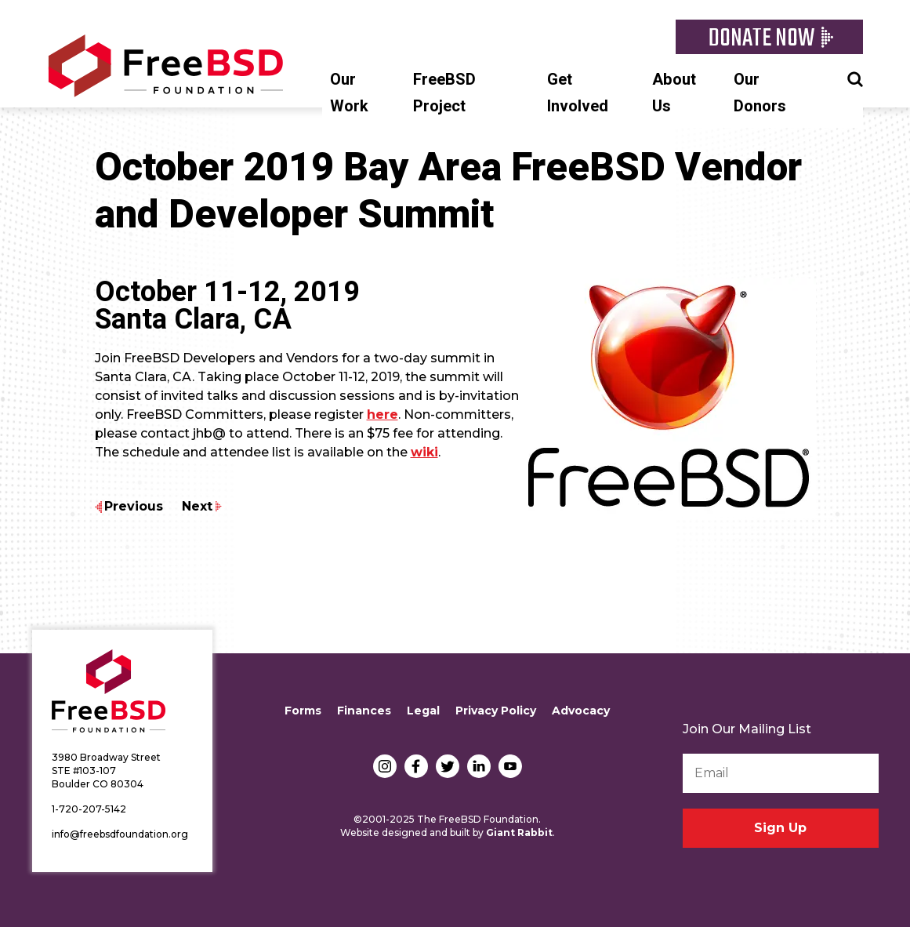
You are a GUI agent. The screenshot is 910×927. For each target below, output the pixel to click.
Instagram (385, 766)
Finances (364, 710)
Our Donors (760, 93)
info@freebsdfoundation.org (120, 834)
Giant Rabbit (519, 832)
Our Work (349, 93)
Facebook (416, 766)
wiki (424, 452)
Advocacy (581, 710)
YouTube (510, 766)
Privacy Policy (495, 710)
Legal (423, 710)
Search (855, 77)
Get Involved (577, 93)
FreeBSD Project (444, 93)
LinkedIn (479, 766)
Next (197, 506)
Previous (133, 506)
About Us (674, 93)
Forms (303, 710)
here (382, 414)
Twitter (447, 766)
